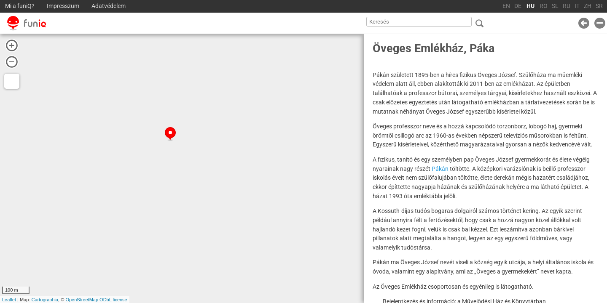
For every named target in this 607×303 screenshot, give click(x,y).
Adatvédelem (108, 6)
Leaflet (9, 299)
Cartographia (45, 299)
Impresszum (63, 6)
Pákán (440, 168)
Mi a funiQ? (20, 6)
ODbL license (113, 299)
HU (530, 6)
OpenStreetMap (81, 299)
